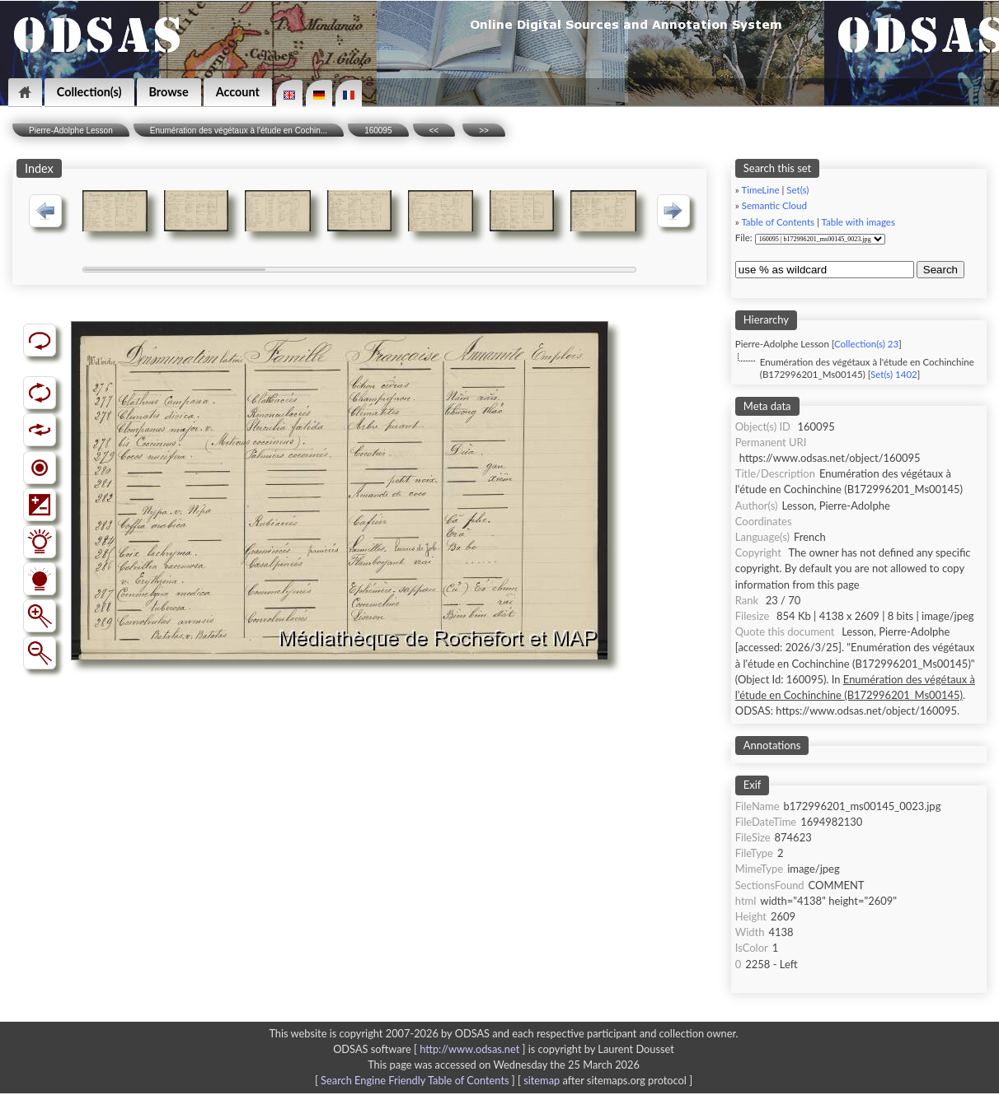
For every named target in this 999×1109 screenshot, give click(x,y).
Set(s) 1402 (893, 374)
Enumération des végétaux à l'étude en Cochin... (238, 130)
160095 (378, 130)
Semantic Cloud (774, 205)
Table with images (857, 222)
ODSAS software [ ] (430, 1048)
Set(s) (797, 189)
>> (484, 130)
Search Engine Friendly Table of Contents (415, 1080)
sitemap (541, 1080)
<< (434, 130)
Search (940, 269)
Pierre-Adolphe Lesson (71, 130)
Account (238, 92)
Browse (169, 92)
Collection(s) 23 (866, 343)
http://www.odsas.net (469, 1048)
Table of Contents (777, 222)
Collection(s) (89, 92)
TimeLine (760, 189)
